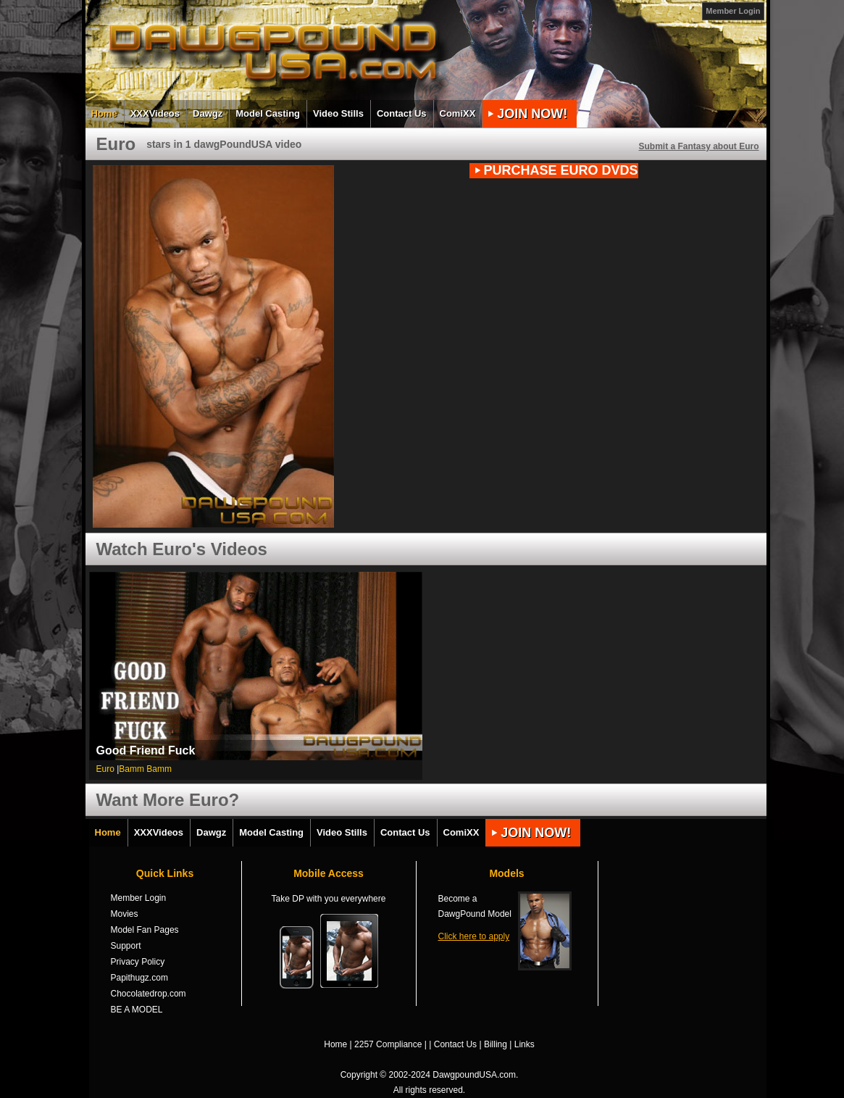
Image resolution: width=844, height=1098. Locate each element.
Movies (124, 914)
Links (524, 1044)
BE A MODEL (137, 1010)
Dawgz (207, 113)
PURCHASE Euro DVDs (561, 170)
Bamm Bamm (145, 769)
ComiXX (458, 113)
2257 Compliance (388, 1044)
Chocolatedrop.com (148, 994)
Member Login (733, 11)
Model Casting (267, 113)
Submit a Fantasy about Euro (698, 146)
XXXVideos (155, 113)
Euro (105, 769)
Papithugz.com (139, 978)
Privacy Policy (138, 962)
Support (126, 946)
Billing (495, 1044)
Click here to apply (474, 936)
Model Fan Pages (145, 930)
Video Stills (338, 113)
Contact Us (402, 113)
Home (104, 113)
